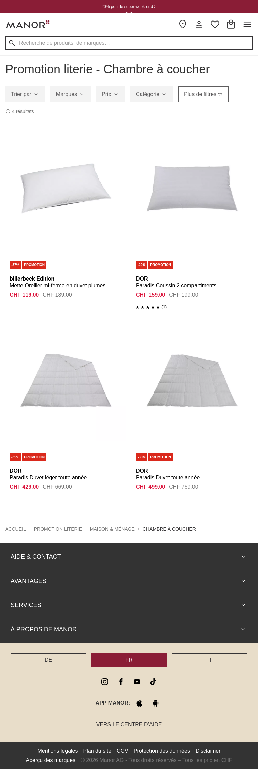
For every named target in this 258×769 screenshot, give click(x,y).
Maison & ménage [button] (112, 529)
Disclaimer (208, 751)
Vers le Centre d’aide (129, 724)
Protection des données (162, 751)
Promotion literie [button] (58, 529)
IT (209, 660)
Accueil (15, 529)
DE (48, 660)
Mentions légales (57, 751)
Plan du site (97, 751)
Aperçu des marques (50, 760)
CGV (122, 751)
